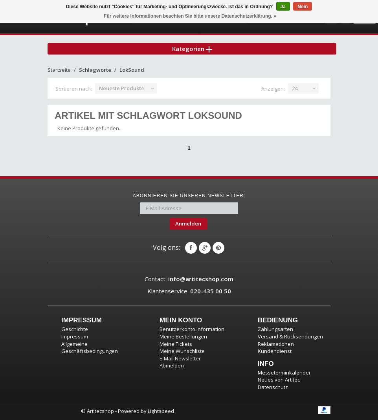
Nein (302, 6)
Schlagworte (95, 69)
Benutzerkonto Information (192, 329)
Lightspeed (161, 411)
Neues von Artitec (279, 379)
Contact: (189, 279)
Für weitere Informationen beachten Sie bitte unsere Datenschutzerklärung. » (190, 16)
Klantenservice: (189, 291)
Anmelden (188, 223)
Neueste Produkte (121, 88)
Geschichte (74, 329)
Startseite (59, 69)
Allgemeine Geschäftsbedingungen (89, 347)
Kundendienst (275, 351)
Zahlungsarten (275, 329)
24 (294, 88)
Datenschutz (273, 387)
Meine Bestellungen (183, 336)
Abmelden (172, 365)
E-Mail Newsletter (180, 358)
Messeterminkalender (284, 372)
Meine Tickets (176, 343)
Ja (283, 6)
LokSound (131, 69)
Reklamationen (276, 343)
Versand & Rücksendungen (290, 336)
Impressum (74, 336)
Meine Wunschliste (182, 351)
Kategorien (192, 49)
